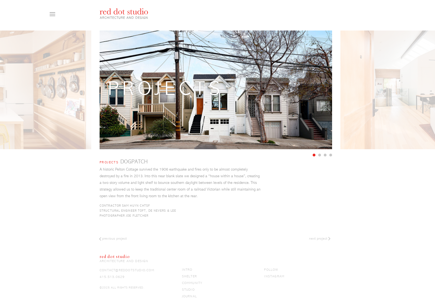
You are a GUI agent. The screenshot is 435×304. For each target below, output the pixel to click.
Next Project (318, 238)
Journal (189, 296)
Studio (188, 290)
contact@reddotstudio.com (127, 270)
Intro (187, 270)
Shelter (189, 276)
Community (192, 283)
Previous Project (114, 238)
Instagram (274, 276)
